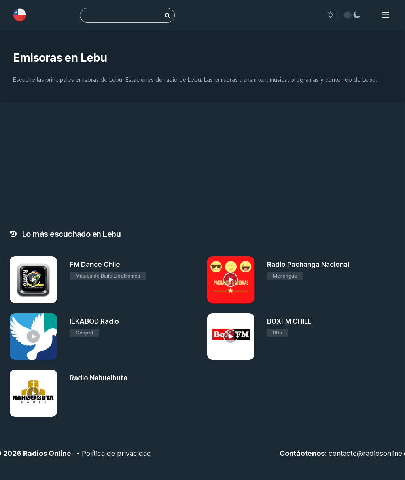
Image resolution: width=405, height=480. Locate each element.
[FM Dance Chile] (33, 279)
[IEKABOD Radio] (33, 336)
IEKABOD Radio (94, 321)
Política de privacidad (116, 453)
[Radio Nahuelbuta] (33, 393)
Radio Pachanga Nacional (308, 264)
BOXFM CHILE (289, 321)
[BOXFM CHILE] (230, 336)
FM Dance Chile (95, 264)
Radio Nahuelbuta (98, 378)
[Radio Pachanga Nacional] (230, 279)
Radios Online (47, 453)
